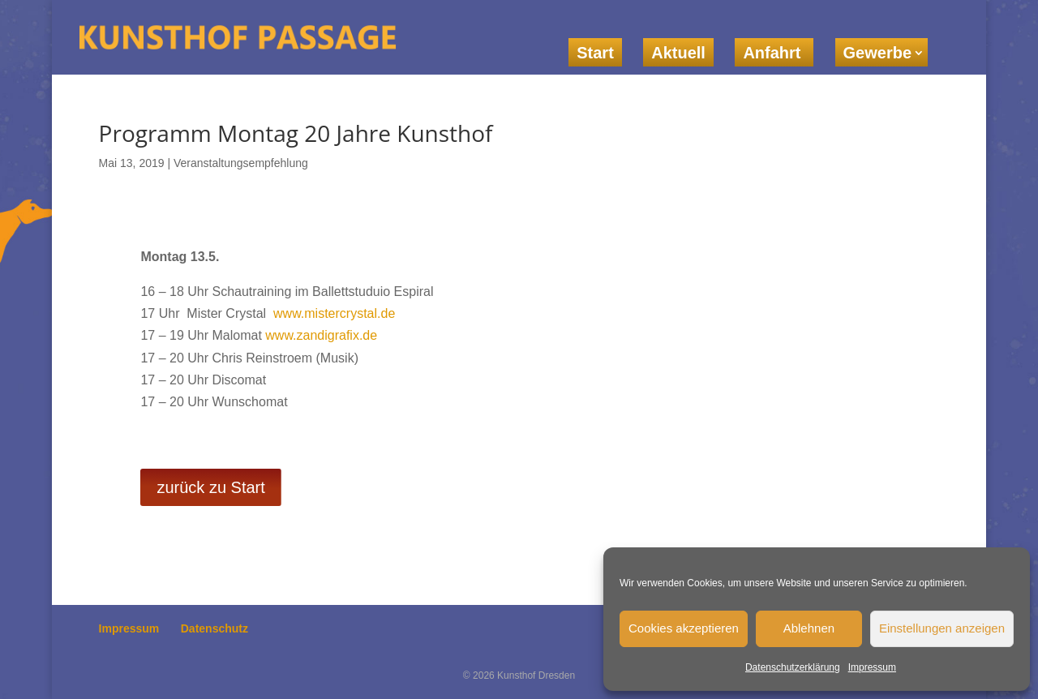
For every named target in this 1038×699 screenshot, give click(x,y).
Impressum (872, 667)
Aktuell (678, 53)
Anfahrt (774, 53)
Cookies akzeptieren (683, 628)
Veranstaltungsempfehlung (241, 163)
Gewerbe (877, 53)
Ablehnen (808, 628)
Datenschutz (214, 628)
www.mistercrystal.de (334, 313)
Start (595, 53)
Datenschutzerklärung (792, 667)
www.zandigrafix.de (321, 335)
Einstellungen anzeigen (942, 628)
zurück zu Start (210, 487)
